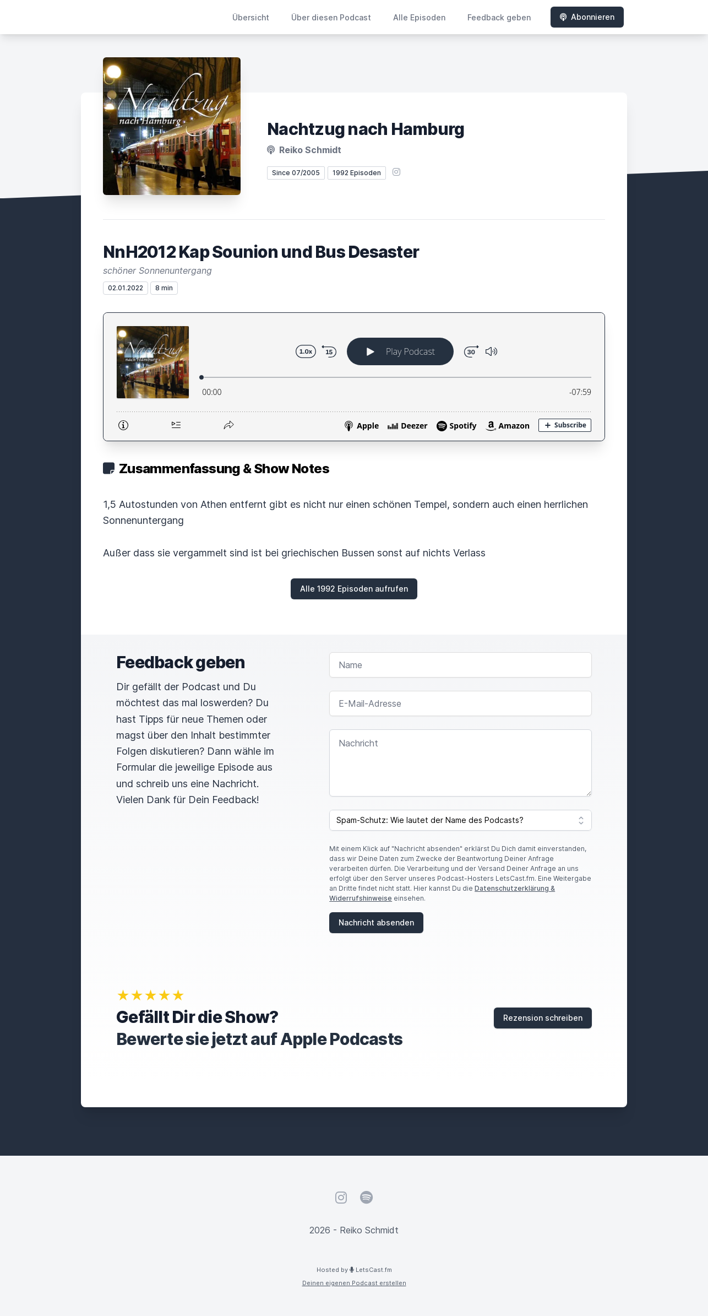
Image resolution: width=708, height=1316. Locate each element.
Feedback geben (499, 17)
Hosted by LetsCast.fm (354, 1270)
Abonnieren (587, 16)
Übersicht (250, 17)
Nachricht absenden (376, 922)
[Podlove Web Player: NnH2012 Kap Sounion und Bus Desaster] (354, 377)
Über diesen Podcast (331, 17)
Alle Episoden (419, 17)
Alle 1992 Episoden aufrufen (354, 588)
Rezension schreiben (542, 1017)
